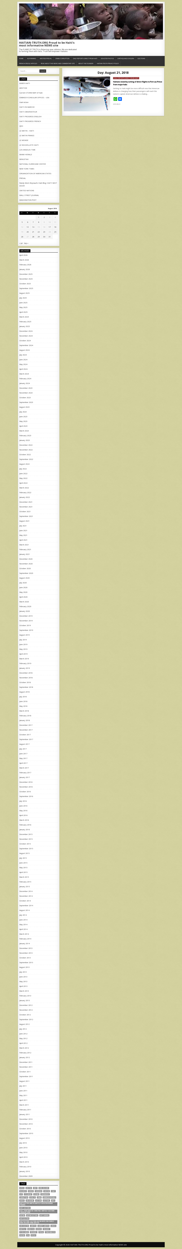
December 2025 (25, 274)
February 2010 (25, 1166)
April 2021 (23, 540)
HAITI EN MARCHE (27, 107)
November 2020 (26, 563)
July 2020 (23, 582)
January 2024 (24, 383)
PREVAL (22, 178)
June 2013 (23, 977)
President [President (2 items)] (33, 1232)
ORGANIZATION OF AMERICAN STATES (35, 173)
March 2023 (24, 431)
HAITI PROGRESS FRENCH (30, 121)
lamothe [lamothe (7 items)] (33, 1226)
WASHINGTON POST (27, 200)
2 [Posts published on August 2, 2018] (44, 217)
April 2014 (23, 929)
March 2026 (24, 260)
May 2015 (23, 867)
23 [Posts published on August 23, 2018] (44, 232)
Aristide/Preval (46, 58)
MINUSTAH (24, 159)
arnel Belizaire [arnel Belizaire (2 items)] (44, 1188)
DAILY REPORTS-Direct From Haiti (85, 58)
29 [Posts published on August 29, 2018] (39, 237)
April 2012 (23, 1043)
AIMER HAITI (24, 83)
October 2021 (25, 511)
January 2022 (24, 497)
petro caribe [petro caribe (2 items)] (24, 1232)
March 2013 (24, 991)
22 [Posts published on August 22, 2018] (39, 232)
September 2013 (26, 962)
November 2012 (26, 1010)
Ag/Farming (31, 58)
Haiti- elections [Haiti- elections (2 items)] (25, 1208)
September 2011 (26, 1076)
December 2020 (25, 559)
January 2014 (24, 943)
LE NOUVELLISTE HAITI (29, 145)
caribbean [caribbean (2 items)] (38, 1191)
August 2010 (24, 1138)
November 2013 (26, 953)
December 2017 (25, 725)
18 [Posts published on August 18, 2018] (55, 227)
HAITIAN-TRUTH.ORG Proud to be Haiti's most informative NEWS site (47, 44)
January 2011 (24, 1114)
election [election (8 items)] (38, 1200)
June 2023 (23, 416)
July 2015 (23, 858)
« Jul (21, 243)
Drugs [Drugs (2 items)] (22, 1200)
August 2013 (24, 967)
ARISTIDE (23, 88)
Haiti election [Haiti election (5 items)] (24, 1218)
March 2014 (24, 934)
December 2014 (25, 891)
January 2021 (24, 554)
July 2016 (23, 801)
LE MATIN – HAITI (26, 131)
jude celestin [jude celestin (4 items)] (24, 1226)
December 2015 (25, 834)
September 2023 (26, 402)
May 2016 (23, 810)
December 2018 (25, 673)
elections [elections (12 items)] (46, 1200)
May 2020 (23, 592)
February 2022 (25, 492)
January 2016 (24, 829)
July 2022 (23, 469)
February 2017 (25, 772)
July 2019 (23, 639)
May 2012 (23, 1038)
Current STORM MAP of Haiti (30, 93)
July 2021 (23, 526)
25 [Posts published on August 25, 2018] (55, 232)
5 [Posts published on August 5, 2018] (22, 222)
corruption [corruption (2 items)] (24, 1197)
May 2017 (23, 758)
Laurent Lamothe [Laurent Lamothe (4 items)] (43, 1226)
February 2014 (25, 939)
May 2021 (23, 535)
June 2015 (23, 863)
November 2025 (26, 279)
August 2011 (24, 1081)
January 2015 (24, 886)
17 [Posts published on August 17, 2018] (50, 227)
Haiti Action (23, 102)
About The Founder (85, 63)
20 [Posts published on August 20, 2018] (28, 232)
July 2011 (23, 1086)
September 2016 (26, 796)
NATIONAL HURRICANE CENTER (32, 164)
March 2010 (24, 1162)
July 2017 (23, 749)
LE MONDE (23, 140)
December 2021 (25, 502)
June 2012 (23, 1033)
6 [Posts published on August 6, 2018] (27, 222)
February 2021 (25, 549)
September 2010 (26, 1133)
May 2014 (23, 924)
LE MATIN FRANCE (26, 135)
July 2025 (23, 298)
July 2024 (23, 355)
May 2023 (23, 421)
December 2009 (25, 1176)
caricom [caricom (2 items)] (46, 1191)
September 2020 (26, 573)
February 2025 (25, 321)
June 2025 (23, 302)
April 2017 (23, 763)
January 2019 (24, 668)
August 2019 (24, 635)
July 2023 (23, 412)
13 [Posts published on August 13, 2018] (28, 227)
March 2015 (24, 877)
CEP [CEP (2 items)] (21, 1194)
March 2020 (24, 601)
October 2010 (25, 1128)
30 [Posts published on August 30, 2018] (44, 237)
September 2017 (26, 739)
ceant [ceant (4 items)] (53, 1191)
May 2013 (23, 981)
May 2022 (23, 478)
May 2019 (23, 649)
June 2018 (23, 701)
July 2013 (23, 972)
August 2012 (24, 1024)
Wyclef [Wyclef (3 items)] (33, 1235)
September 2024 (26, 345)
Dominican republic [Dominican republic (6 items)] (49, 1197)
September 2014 (26, 905)
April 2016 (23, 815)
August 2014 (24, 910)
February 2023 (25, 435)
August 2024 (24, 350)
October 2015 (25, 844)
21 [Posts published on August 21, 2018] (33, 232)
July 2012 (23, 1029)
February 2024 (25, 378)
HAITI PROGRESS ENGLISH (30, 116)
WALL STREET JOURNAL (29, 195)
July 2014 (23, 915)
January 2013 (24, 1000)
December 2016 (25, 782)
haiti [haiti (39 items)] (53, 1200)
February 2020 (25, 606)
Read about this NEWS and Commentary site (58, 63)
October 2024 (25, 340)
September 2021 (26, 516)
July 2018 (23, 696)
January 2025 (24, 326)
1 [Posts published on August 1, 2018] (38, 217)
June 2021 (23, 530)
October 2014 (25, 901)
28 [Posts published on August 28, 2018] (33, 237)
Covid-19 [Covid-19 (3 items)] (32, 1197)
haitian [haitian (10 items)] (22, 1215)
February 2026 (25, 264)
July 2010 (23, 1143)
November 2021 (26, 507)
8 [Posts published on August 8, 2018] (38, 222)
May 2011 (23, 1095)
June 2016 (23, 806)
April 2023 (23, 426)
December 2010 (25, 1119)
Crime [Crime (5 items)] (39, 1197)
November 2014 (26, 896)
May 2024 (23, 364)
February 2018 (25, 715)
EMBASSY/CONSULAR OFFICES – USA (34, 97)
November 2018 (26, 677)
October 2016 (25, 791)
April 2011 (23, 1100)
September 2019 (26, 630)
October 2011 (25, 1071)
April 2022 (23, 483)
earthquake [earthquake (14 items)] (30, 1200)
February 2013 (25, 995)
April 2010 (23, 1157)
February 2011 (25, 1109)
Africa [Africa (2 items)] (22, 1188)
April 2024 (23, 369)
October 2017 (25, 734)
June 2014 (23, 920)
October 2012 (25, 1014)
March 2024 (24, 374)
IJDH (21, 126)
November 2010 (26, 1124)
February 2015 (25, 882)
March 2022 (24, 488)
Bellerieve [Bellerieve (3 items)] (23, 1191)
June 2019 (23, 644)
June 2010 (23, 1147)
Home (21, 58)
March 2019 (24, 658)
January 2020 (24, 611)
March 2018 (24, 711)
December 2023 (25, 388)
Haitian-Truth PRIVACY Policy (108, 63)
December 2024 (25, 331)
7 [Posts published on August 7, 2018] (33, 222)
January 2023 (24, 440)
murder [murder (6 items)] (38, 1229)
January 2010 (24, 1171)
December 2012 (25, 1005)
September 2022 (26, 459)
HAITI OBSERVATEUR (28, 112)
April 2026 (23, 255)
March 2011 (24, 1105)
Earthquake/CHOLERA (126, 58)
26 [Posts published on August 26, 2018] (22, 237)
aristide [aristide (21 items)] (28, 1188)
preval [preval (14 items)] (41, 1232)
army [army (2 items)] (35, 1188)
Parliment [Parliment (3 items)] (46, 1229)
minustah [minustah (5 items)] (31, 1229)
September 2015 (26, 848)
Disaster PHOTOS (107, 58)
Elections (141, 58)
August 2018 (24, 692)
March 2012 (24, 1048)
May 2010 (23, 1152)
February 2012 (25, 1052)
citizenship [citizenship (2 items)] (28, 1194)
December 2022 (25, 445)
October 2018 (25, 682)
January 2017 (24, 777)
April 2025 (23, 312)
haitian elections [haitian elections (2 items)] (32, 1215)
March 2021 (24, 545)
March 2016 (24, 820)
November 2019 (26, 620)
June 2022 (23, 473)
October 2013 (25, 958)
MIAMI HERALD (25, 154)
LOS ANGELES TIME (27, 150)
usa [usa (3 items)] (28, 1235)
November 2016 (26, 787)
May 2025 (23, 307)
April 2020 (23, 597)
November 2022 (26, 450)
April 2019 (23, 654)
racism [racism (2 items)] (22, 1235)
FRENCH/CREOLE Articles (28, 63)
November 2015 (26, 839)
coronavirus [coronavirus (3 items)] (45, 1194)
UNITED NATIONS (26, 190)
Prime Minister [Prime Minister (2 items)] (50, 1232)
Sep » (26, 243)
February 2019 (25, 663)
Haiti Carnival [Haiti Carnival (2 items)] (44, 1215)
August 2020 (24, 578)
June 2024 (23, 359)
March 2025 (24, 317)
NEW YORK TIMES (26, 169)
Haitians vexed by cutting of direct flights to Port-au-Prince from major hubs (137, 83)
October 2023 (25, 397)
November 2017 (26, 730)
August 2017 (24, 744)
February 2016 (25, 825)
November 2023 (26, 393)
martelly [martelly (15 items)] (23, 1229)
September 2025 (26, 288)
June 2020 (23, 587)
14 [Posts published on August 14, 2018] (33, 227)
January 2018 (24, 720)
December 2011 (25, 1062)
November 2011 (26, 1067)
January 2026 (24, 269)
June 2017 (23, 753)
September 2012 (26, 1019)
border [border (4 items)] (30, 1191)
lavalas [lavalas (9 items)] (53, 1226)
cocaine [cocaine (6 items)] (36, 1194)
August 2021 (24, 521)
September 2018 (26, 687)
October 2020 (25, 568)
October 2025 (25, 283)
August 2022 (24, 464)
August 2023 (24, 407)
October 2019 (25, 625)
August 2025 (24, 293)
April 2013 (23, 986)
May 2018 (23, 706)
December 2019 (25, 616)
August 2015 (24, 853)
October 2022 (25, 454)
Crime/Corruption (62, 58)
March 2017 (24, 768)
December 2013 (25, 948)
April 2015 (23, 872)
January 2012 (24, 1057)
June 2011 (23, 1090)
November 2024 (26, 336)
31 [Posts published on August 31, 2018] (50, 237)
